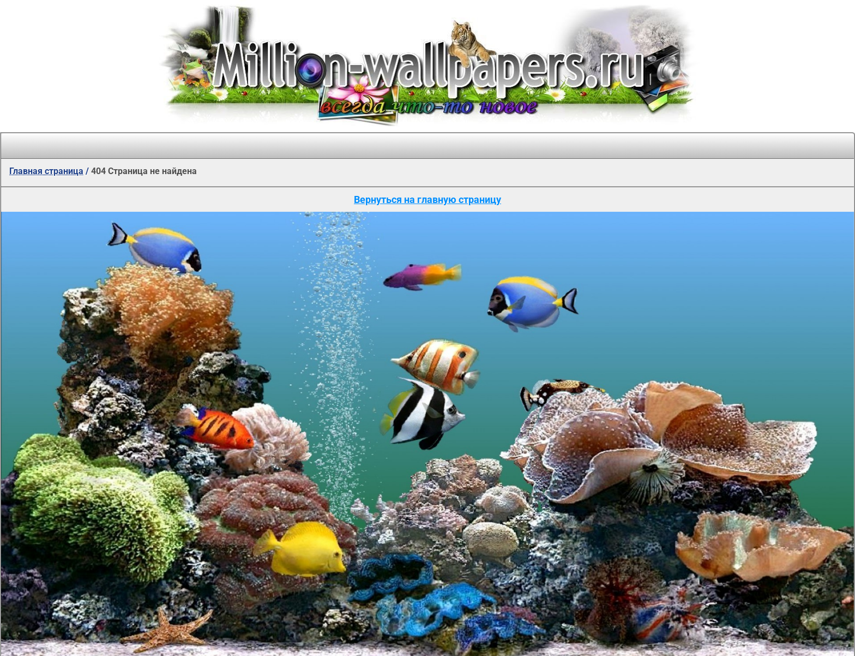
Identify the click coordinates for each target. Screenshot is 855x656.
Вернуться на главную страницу (427, 199)
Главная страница (46, 171)
